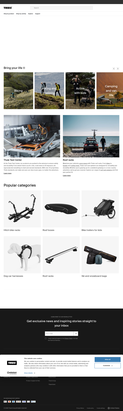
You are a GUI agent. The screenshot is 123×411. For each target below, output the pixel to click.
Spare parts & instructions (33, 363)
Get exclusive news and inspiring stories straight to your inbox (61, 324)
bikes (108, 163)
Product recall (30, 374)
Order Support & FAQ (10, 374)
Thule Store (52, 385)
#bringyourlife (8, 301)
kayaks (65, 166)
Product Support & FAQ (33, 382)
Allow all (107, 394)
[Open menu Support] (38, 14)
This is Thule (52, 363)
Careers (51, 367)
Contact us (7, 378)
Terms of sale (7, 367)
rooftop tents (75, 166)
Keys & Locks (30, 367)
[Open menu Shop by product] (10, 14)
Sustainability (52, 371)
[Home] (17, 8)
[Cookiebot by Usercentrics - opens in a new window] (12, 407)
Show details (28, 407)
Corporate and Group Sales (79, 371)
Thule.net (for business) (55, 374)
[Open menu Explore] (31, 14)
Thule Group (52, 382)
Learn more (7, 173)
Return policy (7, 371)
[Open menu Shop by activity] (22, 14)
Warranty (28, 371)
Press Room (52, 378)
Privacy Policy (69, 339)
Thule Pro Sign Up (76, 367)
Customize (107, 400)
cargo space (83, 163)
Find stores (74, 363)
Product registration (32, 378)
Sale (72, 374)
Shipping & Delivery (9, 363)
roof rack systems (106, 170)
